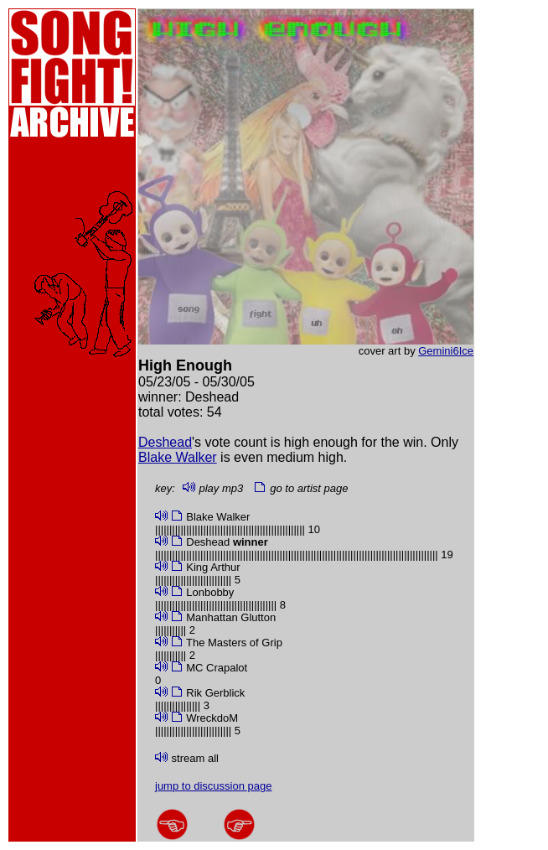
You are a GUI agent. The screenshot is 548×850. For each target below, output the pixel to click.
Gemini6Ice (445, 351)
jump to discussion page (213, 786)
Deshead (165, 442)
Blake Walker (177, 457)
